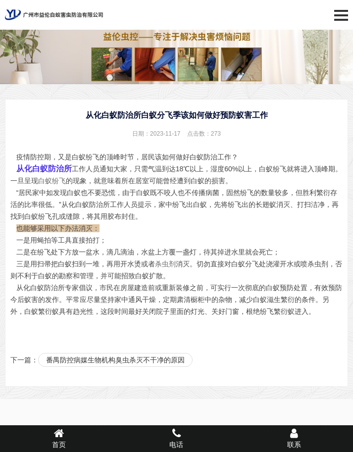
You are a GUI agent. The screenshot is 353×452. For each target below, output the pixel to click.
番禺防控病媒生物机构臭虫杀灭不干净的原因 (115, 360)
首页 (59, 438)
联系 (294, 438)
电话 (177, 438)
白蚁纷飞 (52, 181)
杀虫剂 (165, 264)
